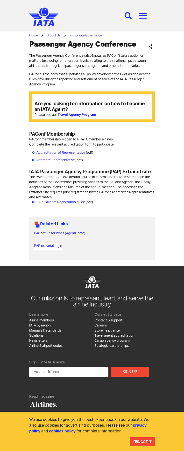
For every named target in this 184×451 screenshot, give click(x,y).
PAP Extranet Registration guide (60, 202)
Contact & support (108, 320)
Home (33, 35)
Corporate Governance (86, 35)
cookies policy (62, 430)
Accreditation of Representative (60, 152)
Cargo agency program (112, 340)
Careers (100, 325)
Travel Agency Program (77, 114)
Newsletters (38, 340)
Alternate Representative (55, 160)
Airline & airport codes (46, 345)
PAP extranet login (48, 245)
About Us (54, 35)
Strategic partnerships (111, 345)
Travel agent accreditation (114, 335)
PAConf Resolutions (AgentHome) (59, 233)
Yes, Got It (142, 441)
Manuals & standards (45, 330)
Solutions (36, 335)
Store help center (107, 330)
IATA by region (40, 325)
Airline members (41, 320)
